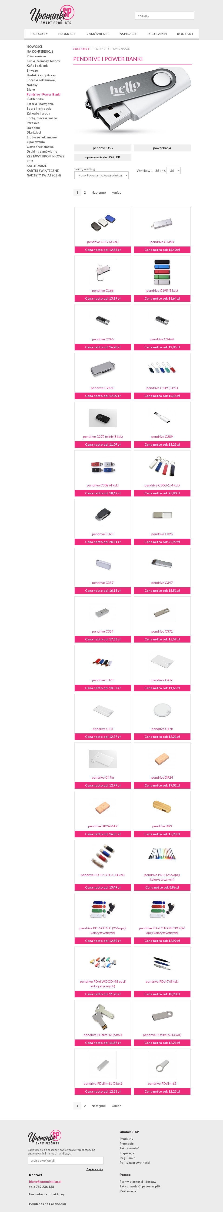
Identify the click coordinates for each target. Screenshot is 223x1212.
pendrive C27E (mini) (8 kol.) (103, 436)
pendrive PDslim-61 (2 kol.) (103, 1083)
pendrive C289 (162, 436)
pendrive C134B (162, 242)
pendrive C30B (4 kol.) (103, 485)
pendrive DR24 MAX (103, 826)
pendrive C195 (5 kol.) (162, 290)
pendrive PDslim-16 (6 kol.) (103, 1035)
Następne (99, 192)
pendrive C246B (162, 339)
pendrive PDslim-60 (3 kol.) (162, 1035)
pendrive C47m (103, 777)
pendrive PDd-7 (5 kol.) (162, 981)
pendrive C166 (102, 290)
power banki (162, 148)
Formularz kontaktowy (47, 1194)
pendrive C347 (162, 583)
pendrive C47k (162, 729)
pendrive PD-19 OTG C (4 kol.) (103, 875)
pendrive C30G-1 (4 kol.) (162, 485)
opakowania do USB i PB (102, 157)
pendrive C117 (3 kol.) (103, 242)
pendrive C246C (103, 388)
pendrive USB (103, 148)
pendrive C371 (162, 631)
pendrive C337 (102, 583)
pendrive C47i (103, 729)
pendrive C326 (162, 534)
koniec (116, 192)
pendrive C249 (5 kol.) (162, 388)
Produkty (81, 49)
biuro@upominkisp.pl (45, 1181)
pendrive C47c (162, 680)
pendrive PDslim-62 (162, 1083)
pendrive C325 (102, 534)
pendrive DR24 (162, 777)
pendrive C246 (102, 339)
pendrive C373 (102, 680)
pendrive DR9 (162, 826)
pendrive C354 (102, 631)
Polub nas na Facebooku (47, 1204)
